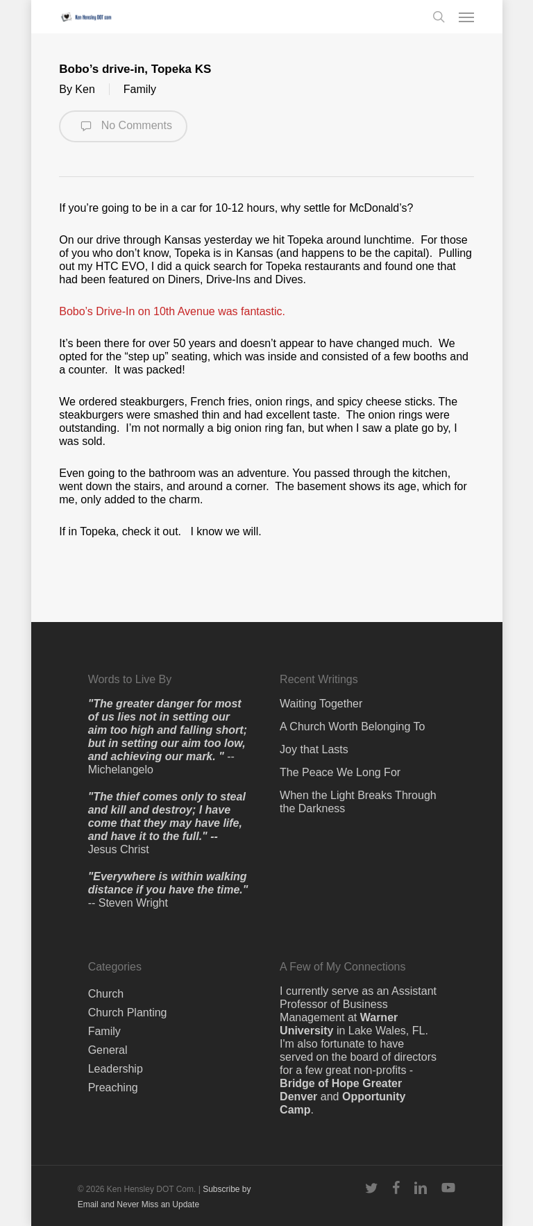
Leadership (115, 1069)
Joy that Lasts (314, 749)
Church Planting (127, 1012)
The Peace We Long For (340, 772)
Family (140, 89)
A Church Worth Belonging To (352, 726)
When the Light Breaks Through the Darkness (358, 801)
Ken (84, 89)
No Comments (123, 126)
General (108, 1050)
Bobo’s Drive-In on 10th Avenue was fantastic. (172, 311)
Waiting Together (321, 703)
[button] (466, 17)
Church (106, 994)
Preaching (113, 1087)
